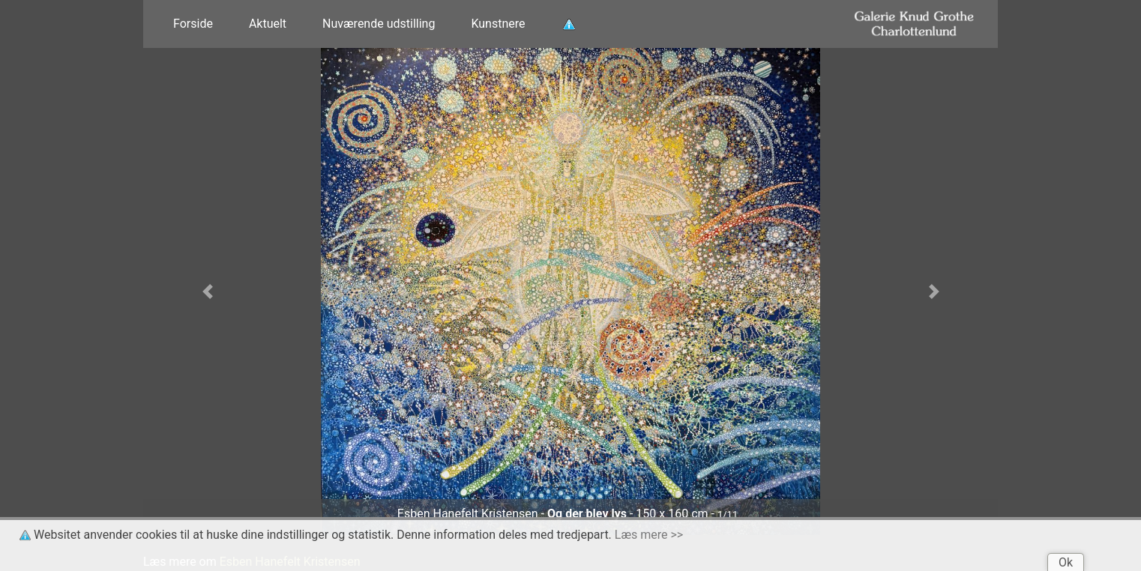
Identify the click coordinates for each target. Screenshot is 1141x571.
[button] (207, 291)
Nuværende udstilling (378, 23)
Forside (193, 23)
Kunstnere (498, 23)
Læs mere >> (649, 535)
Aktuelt (267, 23)
